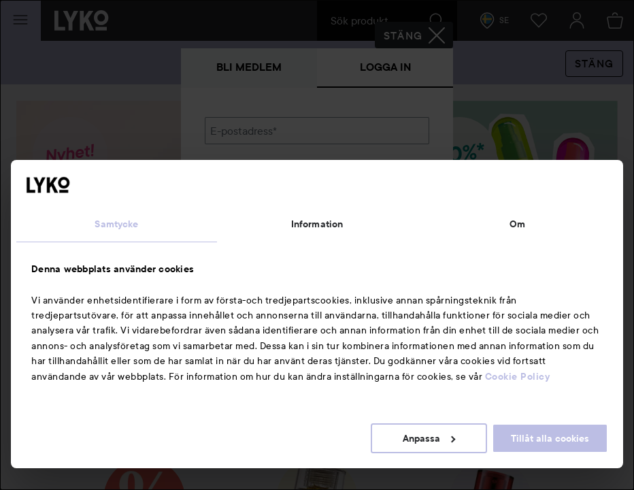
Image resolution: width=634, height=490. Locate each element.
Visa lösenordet (393, 200)
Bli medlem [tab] (249, 67)
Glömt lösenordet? (250, 226)
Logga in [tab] (385, 67)
